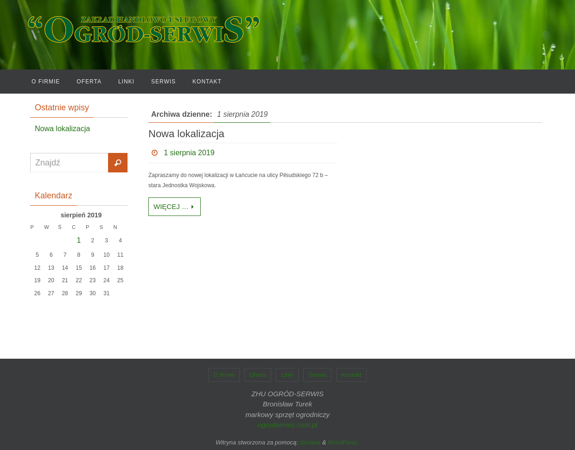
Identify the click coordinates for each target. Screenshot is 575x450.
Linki (287, 374)
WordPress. (343, 442)
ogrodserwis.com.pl (287, 425)
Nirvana (310, 442)
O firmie (224, 374)
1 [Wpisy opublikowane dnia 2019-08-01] (79, 240)
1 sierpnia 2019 (189, 153)
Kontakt (351, 374)
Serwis (317, 374)
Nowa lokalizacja (186, 133)
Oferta (257, 374)
